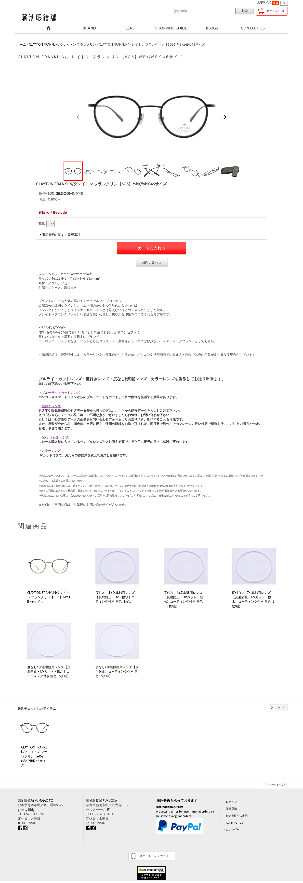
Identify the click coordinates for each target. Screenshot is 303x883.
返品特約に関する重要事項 (61, 235)
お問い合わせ (151, 262)
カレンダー (232, 829)
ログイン (231, 801)
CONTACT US (234, 822)
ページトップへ (277, 784)
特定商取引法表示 (237, 815)
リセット (280, 707)
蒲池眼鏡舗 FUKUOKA (101, 800)
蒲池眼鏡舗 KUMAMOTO (35, 800)
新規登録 (231, 808)
